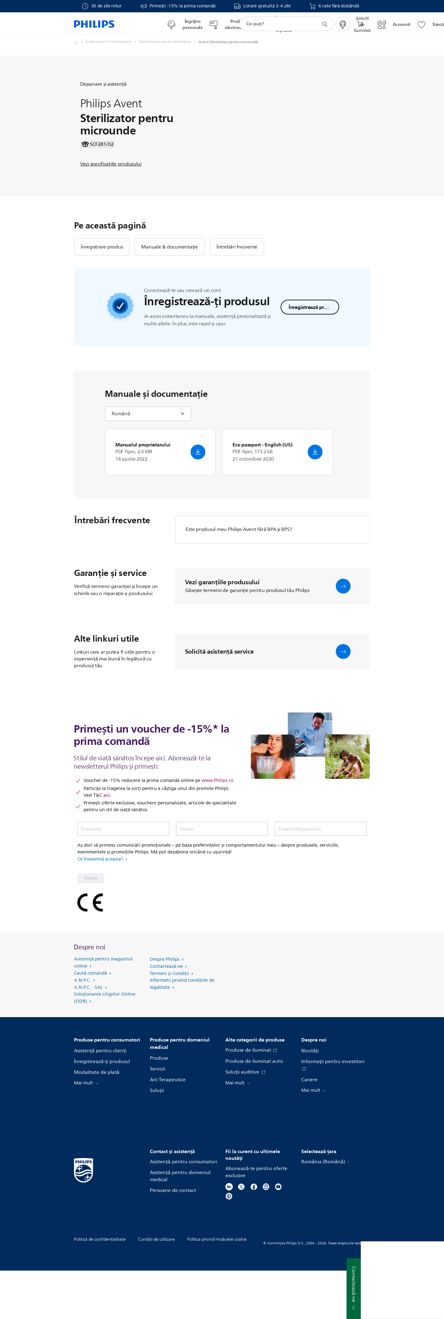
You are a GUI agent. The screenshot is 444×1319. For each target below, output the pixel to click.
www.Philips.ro (217, 828)
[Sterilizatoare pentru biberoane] (169, 42)
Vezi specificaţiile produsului (111, 188)
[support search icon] (324, 24)
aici (106, 843)
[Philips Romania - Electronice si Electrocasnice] (80, 42)
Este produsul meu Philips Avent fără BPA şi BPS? (239, 577)
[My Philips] (342, 23)
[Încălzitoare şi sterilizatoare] (112, 42)
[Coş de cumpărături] (360, 23)
